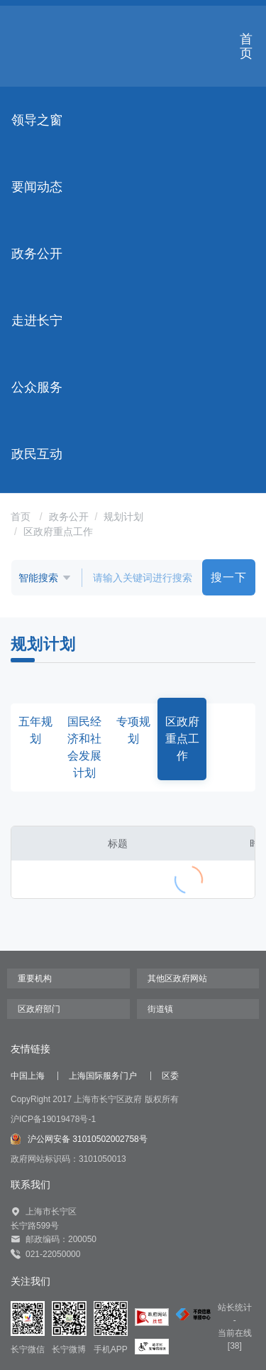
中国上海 (28, 1076)
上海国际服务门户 (103, 1076)
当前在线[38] (235, 1339)
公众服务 (36, 387)
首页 (246, 46)
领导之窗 (36, 120)
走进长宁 (36, 320)
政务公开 (36, 254)
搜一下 (229, 577)
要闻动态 (36, 187)
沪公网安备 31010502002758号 (79, 1139)
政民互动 (36, 454)
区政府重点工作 (58, 531)
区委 (170, 1076)
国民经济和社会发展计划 (84, 747)
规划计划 (123, 516)
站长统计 (235, 1307)
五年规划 (35, 730)
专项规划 (133, 730)
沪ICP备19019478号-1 (53, 1119)
